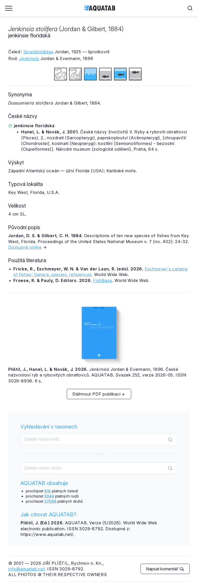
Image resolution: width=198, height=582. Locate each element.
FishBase (102, 280)
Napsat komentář (165, 568)
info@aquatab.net (26, 568)
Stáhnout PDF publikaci (98, 394)
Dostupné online (25, 247)
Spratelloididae (38, 51)
